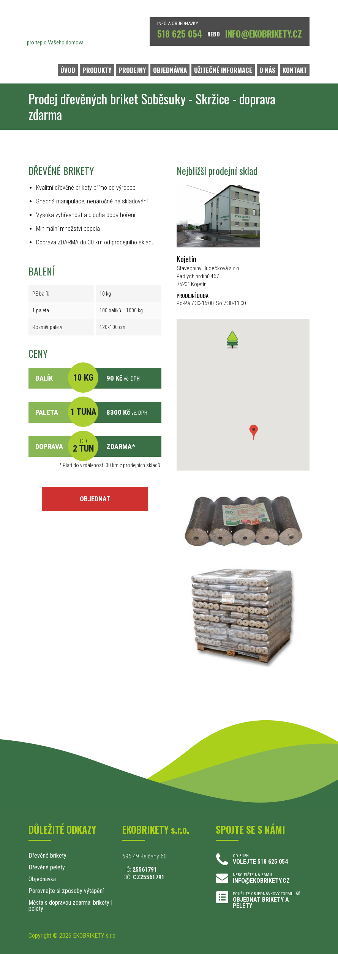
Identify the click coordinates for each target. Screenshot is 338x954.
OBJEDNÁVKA (170, 70)
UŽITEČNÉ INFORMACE (223, 70)
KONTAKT (295, 70)
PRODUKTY (96, 70)
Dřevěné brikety (47, 855)
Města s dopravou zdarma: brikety (68, 902)
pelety (35, 908)
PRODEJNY (132, 70)
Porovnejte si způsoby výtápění (66, 890)
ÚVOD (67, 70)
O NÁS (267, 70)
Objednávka (42, 879)
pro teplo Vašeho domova (55, 42)
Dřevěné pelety (46, 867)
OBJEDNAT (95, 499)
